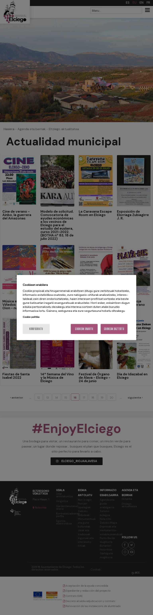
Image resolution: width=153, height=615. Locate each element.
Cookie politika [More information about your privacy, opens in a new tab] (31, 317)
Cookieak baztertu (114, 329)
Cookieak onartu (84, 329)
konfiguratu (36, 329)
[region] (76, 307)
